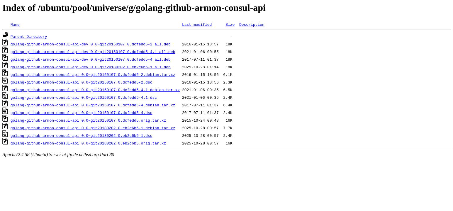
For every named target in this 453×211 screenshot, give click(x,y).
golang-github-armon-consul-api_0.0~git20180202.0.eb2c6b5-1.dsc (81, 135)
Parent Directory (29, 36)
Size (230, 24)
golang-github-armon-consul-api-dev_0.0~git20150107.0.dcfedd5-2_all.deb (91, 44)
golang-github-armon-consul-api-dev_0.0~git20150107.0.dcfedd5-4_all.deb (91, 59)
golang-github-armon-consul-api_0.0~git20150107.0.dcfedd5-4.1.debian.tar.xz (95, 89)
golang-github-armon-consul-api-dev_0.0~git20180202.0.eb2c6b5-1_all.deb (91, 66)
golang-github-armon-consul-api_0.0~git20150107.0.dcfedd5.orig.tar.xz (88, 120)
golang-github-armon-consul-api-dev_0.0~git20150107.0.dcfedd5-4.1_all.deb (93, 51)
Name (15, 24)
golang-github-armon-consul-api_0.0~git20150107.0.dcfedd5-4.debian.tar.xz (93, 105)
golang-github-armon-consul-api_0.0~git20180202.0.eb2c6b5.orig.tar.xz (88, 143)
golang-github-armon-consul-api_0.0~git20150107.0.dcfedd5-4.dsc (81, 112)
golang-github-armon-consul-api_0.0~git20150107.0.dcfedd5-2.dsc (81, 82)
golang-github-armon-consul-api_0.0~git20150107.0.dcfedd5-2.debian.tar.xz (93, 74)
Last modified (197, 24)
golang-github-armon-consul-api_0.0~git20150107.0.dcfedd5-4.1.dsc (84, 97)
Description (251, 24)
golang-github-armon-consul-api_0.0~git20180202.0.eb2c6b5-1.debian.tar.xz (93, 127)
